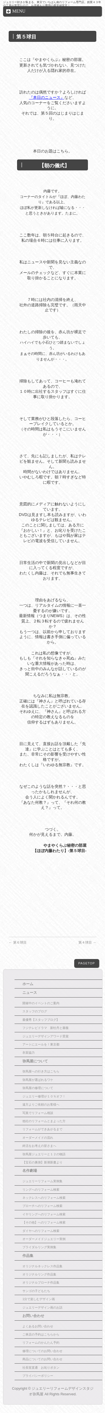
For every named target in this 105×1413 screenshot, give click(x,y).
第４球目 (87, 942)
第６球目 (17, 942)
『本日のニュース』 (46, 97)
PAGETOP (86, 963)
